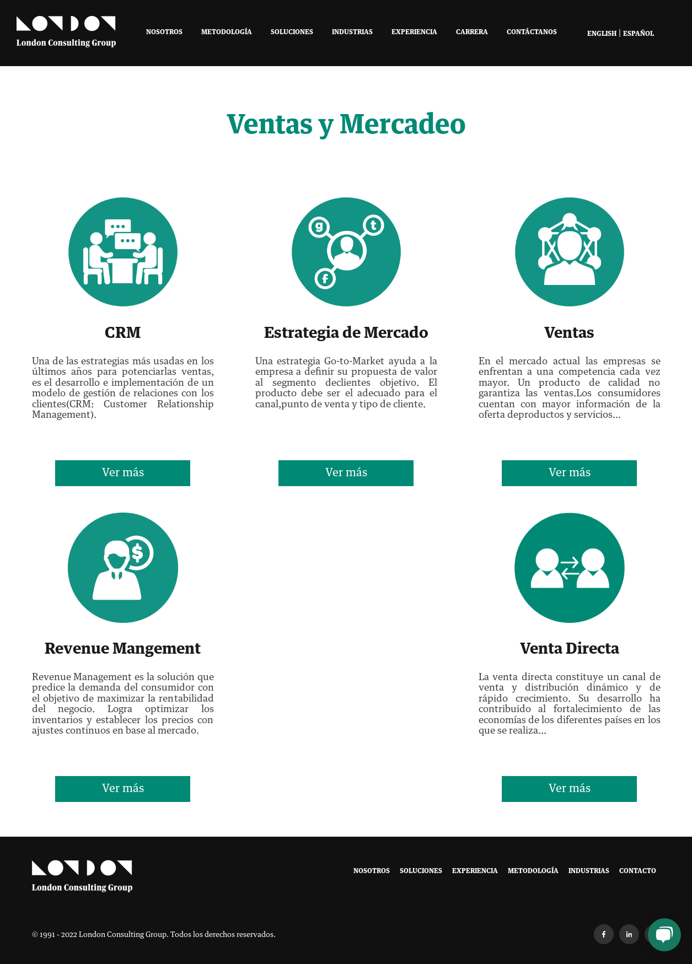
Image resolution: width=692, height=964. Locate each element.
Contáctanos (532, 32)
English (601, 34)
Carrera (472, 32)
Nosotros (164, 32)
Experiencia (414, 32)
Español (638, 34)
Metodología (226, 32)
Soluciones (292, 32)
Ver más (123, 472)
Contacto (637, 871)
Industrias (352, 32)
